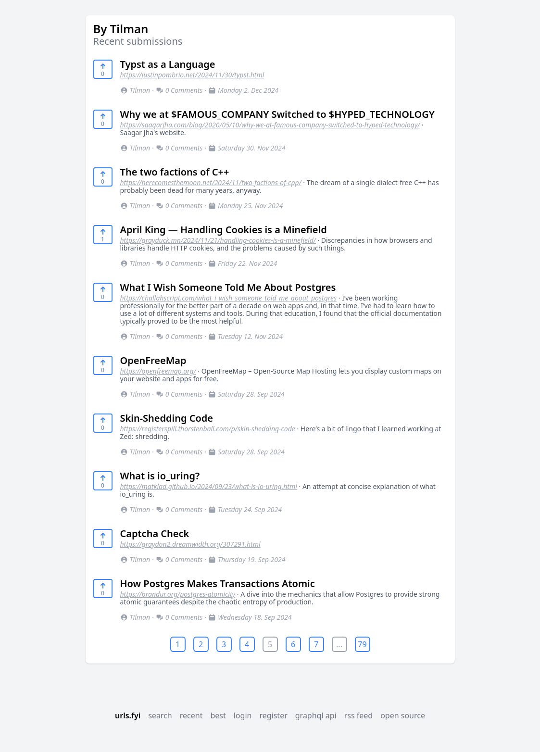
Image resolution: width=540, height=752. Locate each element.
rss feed (358, 715)
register (273, 715)
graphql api (316, 715)
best (218, 715)
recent (191, 715)
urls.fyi (127, 715)
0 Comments (179, 90)
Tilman (135, 90)
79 (362, 644)
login (243, 715)
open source (402, 715)
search (160, 715)
